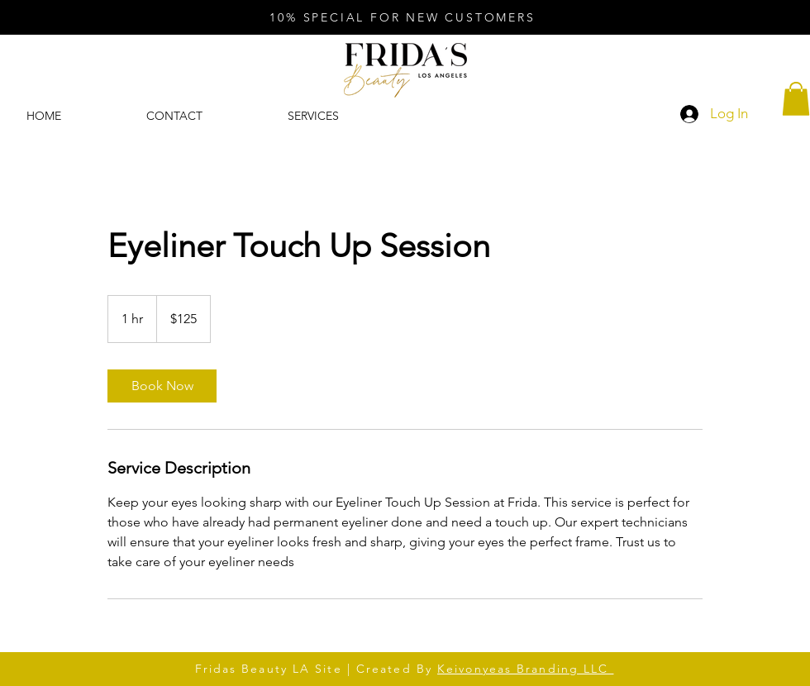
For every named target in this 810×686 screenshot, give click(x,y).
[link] (162, 386)
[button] (796, 99)
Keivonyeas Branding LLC (525, 668)
